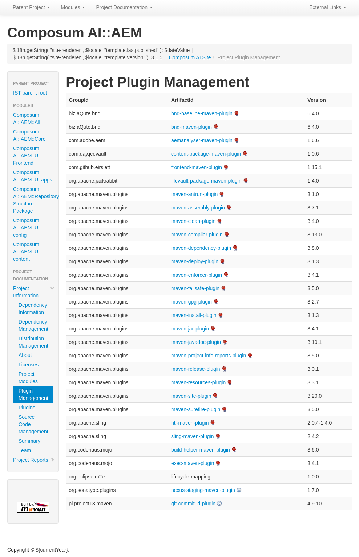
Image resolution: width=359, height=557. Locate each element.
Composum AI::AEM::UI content (26, 251)
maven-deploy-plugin (194, 261)
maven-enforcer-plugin (196, 275)
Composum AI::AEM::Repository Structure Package (35, 200)
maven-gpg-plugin (191, 302)
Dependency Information (33, 308)
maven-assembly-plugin (198, 208)
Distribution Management (33, 342)
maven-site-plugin (191, 396)
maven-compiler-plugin (197, 234)
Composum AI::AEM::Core (29, 135)
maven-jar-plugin (190, 329)
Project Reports (34, 460)
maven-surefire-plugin (195, 409)
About (25, 355)
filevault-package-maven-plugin (206, 181)
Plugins (27, 407)
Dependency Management (33, 325)
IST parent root (30, 93)
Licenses (29, 365)
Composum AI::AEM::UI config (26, 227)
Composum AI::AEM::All (26, 118)
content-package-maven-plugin (206, 154)
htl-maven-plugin (190, 423)
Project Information (34, 291)
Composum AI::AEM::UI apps (32, 176)
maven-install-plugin (194, 315)
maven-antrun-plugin (194, 194)
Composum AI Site (190, 57)
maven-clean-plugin (193, 221)
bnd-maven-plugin (191, 127)
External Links (327, 7)
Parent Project (31, 7)
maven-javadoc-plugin (196, 342)
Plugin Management (33, 394)
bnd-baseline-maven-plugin (202, 113)
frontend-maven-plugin (196, 167)
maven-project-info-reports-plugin (208, 355)
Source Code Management (33, 424)
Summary (29, 441)
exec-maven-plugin (192, 463)
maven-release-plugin (195, 369)
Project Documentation (124, 7)
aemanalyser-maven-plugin (202, 140)
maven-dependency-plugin (201, 248)
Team (25, 450)
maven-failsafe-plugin (195, 288)
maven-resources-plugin (198, 382)
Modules (73, 7)
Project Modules (28, 377)
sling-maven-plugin (192, 436)
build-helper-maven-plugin (200, 450)
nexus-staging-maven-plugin (203, 490)
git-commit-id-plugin (193, 503)
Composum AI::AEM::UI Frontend (26, 155)
